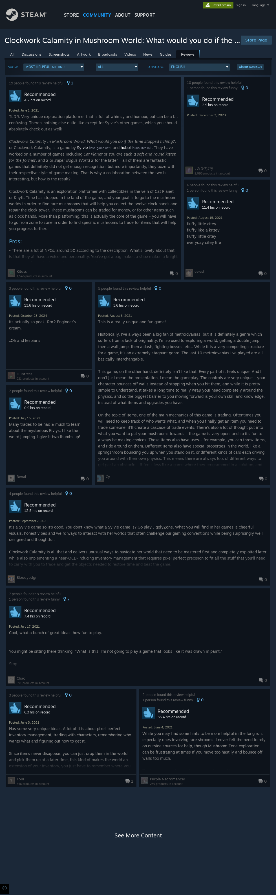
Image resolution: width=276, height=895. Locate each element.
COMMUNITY (97, 15)
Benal (21, 476)
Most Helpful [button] (45, 67)
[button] (53, 67)
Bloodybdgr (27, 577)
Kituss (22, 271)
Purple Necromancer (167, 779)
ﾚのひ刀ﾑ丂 (204, 168)
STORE (71, 15)
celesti (200, 271)
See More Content (138, 835)
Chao (21, 678)
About (123, 15)
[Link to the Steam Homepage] (30, 19)
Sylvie (82, 147)
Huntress (24, 374)
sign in (241, 5)
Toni (20, 779)
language (259, 5)
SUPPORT (144, 15)
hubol (126, 147)
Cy (108, 476)
